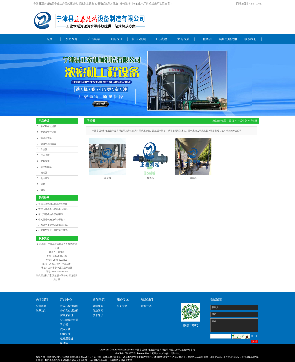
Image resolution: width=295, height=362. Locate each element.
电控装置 (45, 178)
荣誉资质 (183, 39)
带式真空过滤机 (48, 132)
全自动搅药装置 (48, 143)
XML (258, 3)
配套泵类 (45, 161)
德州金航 (175, 353)
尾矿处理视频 (228, 39)
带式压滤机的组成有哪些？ (51, 219)
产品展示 (94, 39)
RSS (251, 3)
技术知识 (98, 315)
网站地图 (241, 3)
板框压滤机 (46, 167)
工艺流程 (161, 39)
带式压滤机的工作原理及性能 (52, 204)
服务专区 (122, 305)
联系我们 (250, 39)
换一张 (254, 336)
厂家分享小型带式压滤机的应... (53, 225)
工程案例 (206, 39)
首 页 (231, 120)
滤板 (43, 190)
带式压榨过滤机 (48, 126)
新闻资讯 (116, 39)
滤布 (43, 184)
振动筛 (44, 172)
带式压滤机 (138, 39)
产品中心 (242, 120)
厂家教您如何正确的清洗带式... (53, 230)
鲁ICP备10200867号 (125, 353)
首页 (49, 39)
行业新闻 (98, 310)
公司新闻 (98, 305)
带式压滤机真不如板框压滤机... (53, 209)
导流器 (44, 149)
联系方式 (146, 305)
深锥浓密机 (46, 138)
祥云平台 (153, 353)
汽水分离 (45, 155)
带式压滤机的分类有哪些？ (51, 214)
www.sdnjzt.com (60, 271)
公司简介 (72, 39)
